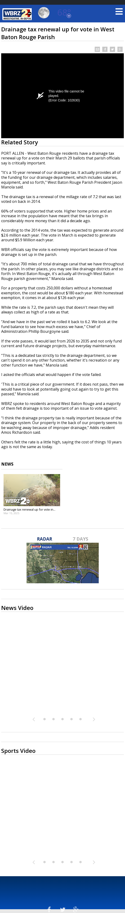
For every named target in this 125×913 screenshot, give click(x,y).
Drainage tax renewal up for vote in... (29, 509)
